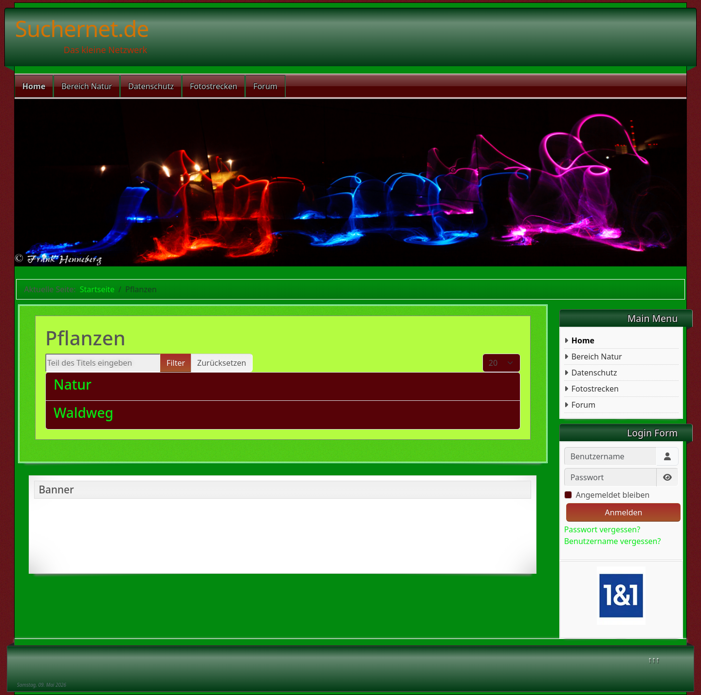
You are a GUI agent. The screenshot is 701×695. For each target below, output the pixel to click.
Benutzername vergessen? (612, 541)
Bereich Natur (86, 86)
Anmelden (623, 512)
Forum (265, 86)
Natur (73, 384)
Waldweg (83, 412)
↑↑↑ (654, 659)
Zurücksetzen (221, 362)
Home (33, 86)
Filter (175, 362)
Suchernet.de (82, 28)
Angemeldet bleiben (613, 494)
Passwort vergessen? (602, 529)
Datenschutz (151, 86)
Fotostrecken (213, 86)
